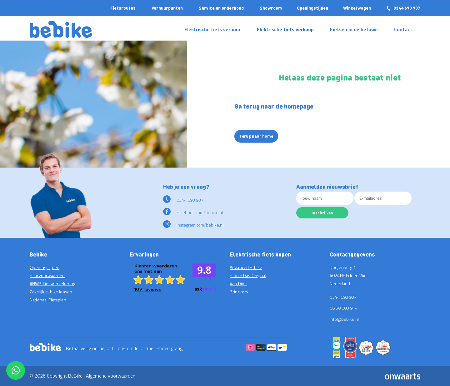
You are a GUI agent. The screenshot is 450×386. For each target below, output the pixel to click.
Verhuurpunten (167, 8)
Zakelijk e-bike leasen (51, 291)
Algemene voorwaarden (110, 375)
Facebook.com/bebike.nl (193, 212)
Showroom (271, 8)
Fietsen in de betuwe (354, 29)
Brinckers (239, 291)
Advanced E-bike (246, 267)
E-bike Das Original (248, 275)
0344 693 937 (403, 8)
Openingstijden (312, 8)
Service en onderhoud (221, 8)
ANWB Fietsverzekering (52, 283)
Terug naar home (256, 136)
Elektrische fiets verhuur (212, 29)
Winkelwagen (357, 8)
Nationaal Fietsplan (48, 299)
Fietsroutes (123, 8)
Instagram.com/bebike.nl (193, 225)
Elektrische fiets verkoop (285, 29)
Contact (403, 29)
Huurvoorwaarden (47, 275)
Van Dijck (238, 283)
